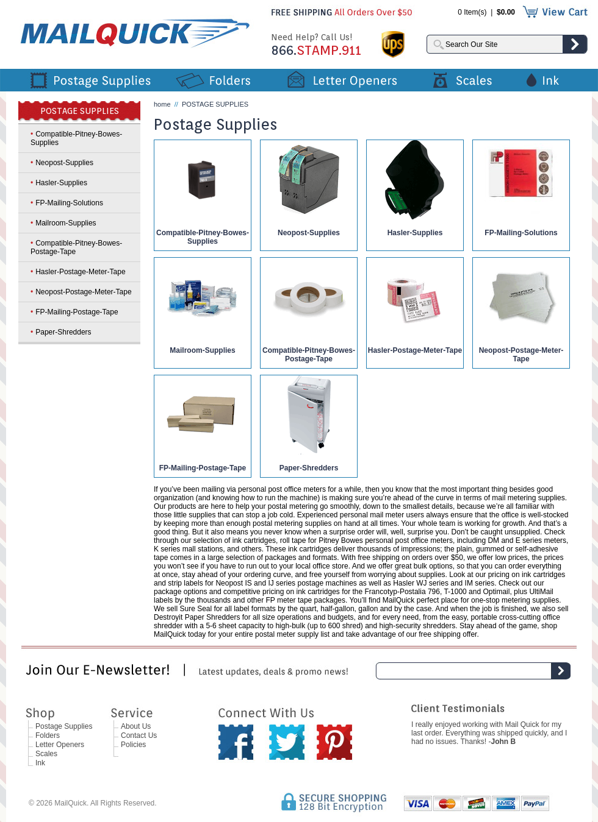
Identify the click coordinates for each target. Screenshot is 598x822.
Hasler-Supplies (415, 233)
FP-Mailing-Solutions (521, 233)
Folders (47, 735)
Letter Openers (59, 744)
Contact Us (139, 735)
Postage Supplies (63, 726)
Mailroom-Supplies (202, 350)
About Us (136, 726)
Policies (133, 744)
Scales (46, 753)
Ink (40, 763)
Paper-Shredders (309, 468)
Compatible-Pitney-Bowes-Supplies (202, 237)
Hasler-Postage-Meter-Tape (415, 350)
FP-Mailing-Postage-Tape (202, 468)
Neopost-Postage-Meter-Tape (521, 354)
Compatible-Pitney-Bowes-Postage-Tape (308, 354)
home (162, 104)
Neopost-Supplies (309, 233)
